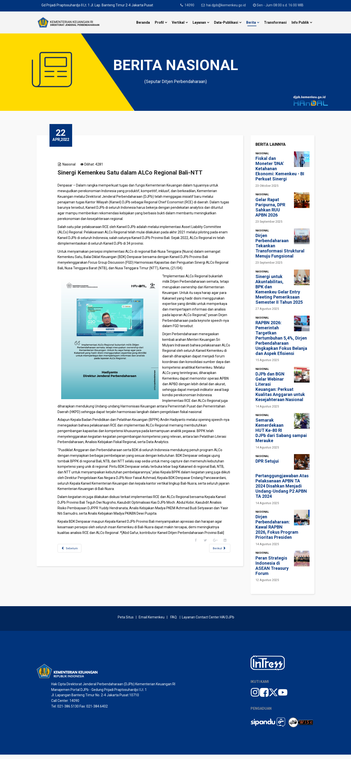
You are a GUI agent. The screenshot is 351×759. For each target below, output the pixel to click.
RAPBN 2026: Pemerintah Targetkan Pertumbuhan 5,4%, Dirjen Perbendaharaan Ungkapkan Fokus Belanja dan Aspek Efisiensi (281, 338)
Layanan (199, 22)
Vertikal (178, 22)
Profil (159, 22)
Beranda (143, 22)
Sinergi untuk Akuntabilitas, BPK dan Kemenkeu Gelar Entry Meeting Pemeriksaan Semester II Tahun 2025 (279, 289)
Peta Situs (126, 622)
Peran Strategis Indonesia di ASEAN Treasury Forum (272, 565)
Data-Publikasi (226, 22)
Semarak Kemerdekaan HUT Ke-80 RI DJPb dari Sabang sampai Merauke (281, 430)
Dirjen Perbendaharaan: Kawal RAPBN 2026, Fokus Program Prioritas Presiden (276, 527)
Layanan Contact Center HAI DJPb (208, 622)
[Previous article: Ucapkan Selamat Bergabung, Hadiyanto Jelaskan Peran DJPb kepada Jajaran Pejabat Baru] (74, 565)
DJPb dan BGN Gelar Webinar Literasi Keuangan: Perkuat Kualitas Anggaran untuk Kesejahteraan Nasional (280, 386)
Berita (251, 22)
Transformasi (275, 22)
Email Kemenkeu (152, 622)
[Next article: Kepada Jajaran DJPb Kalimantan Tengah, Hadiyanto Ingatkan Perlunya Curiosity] (215, 565)
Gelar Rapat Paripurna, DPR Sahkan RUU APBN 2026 (270, 207)
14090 (190, 5)
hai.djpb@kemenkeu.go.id (227, 5)
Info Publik (300, 22)
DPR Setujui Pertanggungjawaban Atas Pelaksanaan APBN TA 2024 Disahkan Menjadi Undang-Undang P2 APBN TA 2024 (282, 478)
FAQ (173, 622)
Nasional (73, 164)
